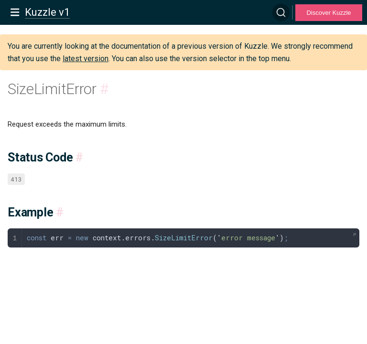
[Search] (281, 12)
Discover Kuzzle (328, 12)
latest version (85, 58)
